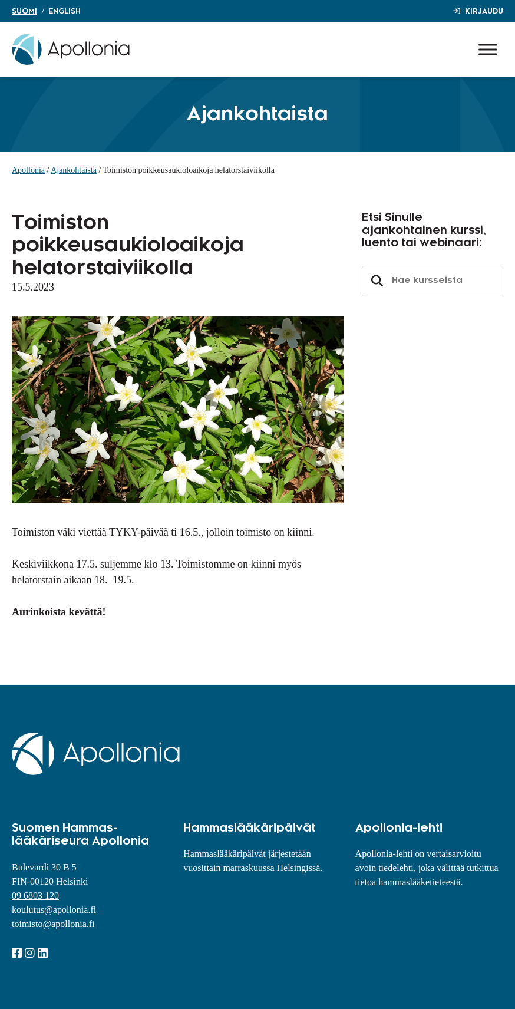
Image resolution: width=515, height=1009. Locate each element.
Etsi (375, 281)
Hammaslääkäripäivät (224, 854)
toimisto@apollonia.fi (53, 924)
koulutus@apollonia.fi (54, 910)
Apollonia (28, 170)
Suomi (24, 11)
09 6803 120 (35, 896)
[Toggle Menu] (487, 49)
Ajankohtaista (74, 170)
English (64, 11)
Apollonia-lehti (384, 854)
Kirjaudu (484, 11)
